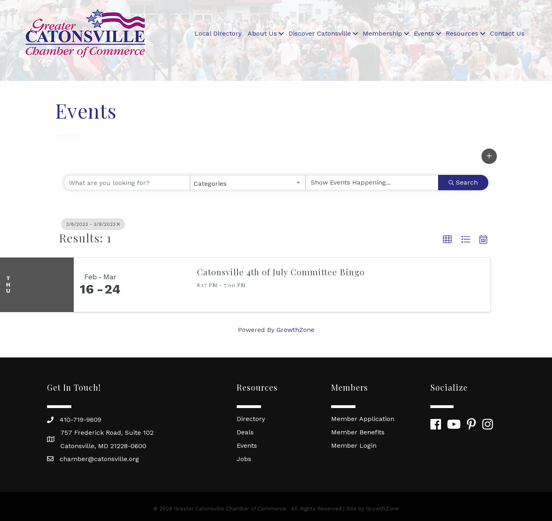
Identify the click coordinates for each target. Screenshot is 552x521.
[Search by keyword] (127, 182)
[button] (489, 156)
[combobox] (248, 182)
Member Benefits (358, 432)
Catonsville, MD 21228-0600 (103, 446)
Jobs (244, 459)
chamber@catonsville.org (99, 459)
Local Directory (218, 33)
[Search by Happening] (372, 182)
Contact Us (507, 33)
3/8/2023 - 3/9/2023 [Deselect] (93, 224)
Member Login (354, 445)
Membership (382, 33)
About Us (262, 33)
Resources (462, 33)
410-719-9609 (80, 419)
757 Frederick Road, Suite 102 (107, 432)
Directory (251, 419)
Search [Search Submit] (463, 182)
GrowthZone (295, 330)
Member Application (362, 419)
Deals (245, 432)
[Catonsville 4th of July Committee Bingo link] (157, 285)
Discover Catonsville (320, 33)
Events (424, 33)
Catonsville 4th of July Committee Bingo (281, 271)
